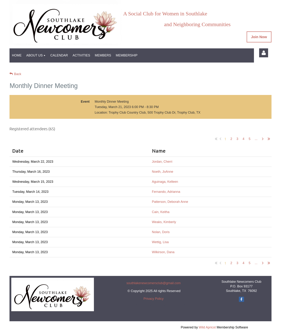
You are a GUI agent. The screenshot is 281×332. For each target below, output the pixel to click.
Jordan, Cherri (162, 161)
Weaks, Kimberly (164, 222)
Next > (263, 139)
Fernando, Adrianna (166, 192)
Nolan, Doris (161, 232)
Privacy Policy (154, 298)
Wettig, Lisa (160, 242)
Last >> (269, 139)
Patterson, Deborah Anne (170, 202)
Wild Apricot (207, 327)
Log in (263, 52)
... (256, 139)
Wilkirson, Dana (163, 252)
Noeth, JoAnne (162, 171)
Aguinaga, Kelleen (165, 181)
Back (17, 74)
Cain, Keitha (161, 212)
